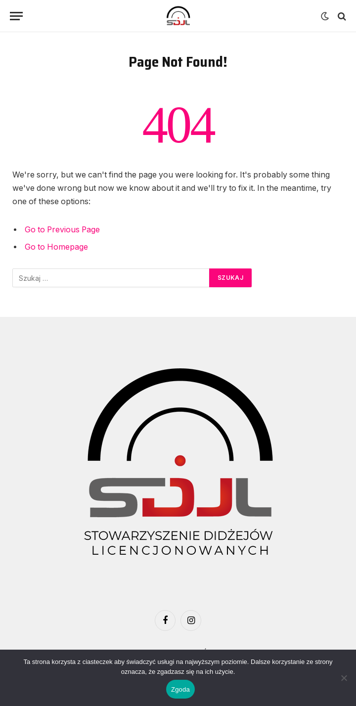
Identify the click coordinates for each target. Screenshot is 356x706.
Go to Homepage (56, 247)
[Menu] (16, 16)
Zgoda (180, 689)
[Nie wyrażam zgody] (344, 678)
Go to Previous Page (62, 229)
